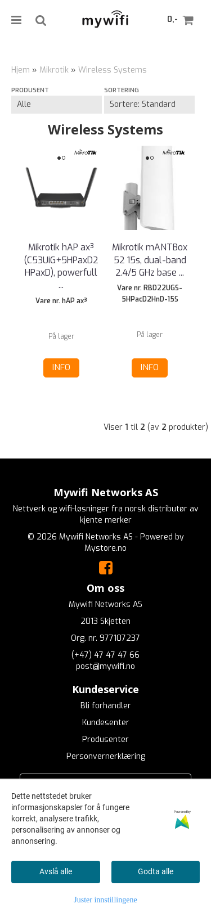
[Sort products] (149, 105)
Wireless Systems (112, 70)
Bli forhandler (105, 705)
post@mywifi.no (105, 666)
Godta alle (155, 871)
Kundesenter (105, 722)
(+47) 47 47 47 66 (105, 655)
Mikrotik (54, 70)
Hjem (20, 70)
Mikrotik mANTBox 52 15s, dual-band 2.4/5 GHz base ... (149, 259)
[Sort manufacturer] (56, 105)
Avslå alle (55, 871)
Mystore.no (105, 548)
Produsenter (105, 739)
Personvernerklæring (105, 756)
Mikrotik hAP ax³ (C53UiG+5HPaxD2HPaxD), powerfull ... (61, 266)
